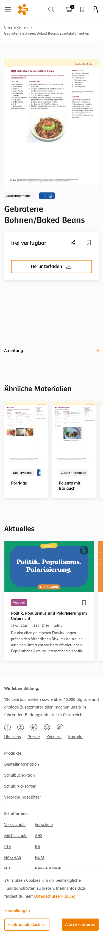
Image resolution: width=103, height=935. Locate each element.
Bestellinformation (21, 764)
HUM (39, 857)
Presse (33, 736)
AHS (38, 835)
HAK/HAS (12, 857)
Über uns (12, 736)
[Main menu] (7, 9)
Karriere (54, 736)
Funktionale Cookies (27, 924)
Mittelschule (15, 835)
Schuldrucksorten (20, 786)
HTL (7, 868)
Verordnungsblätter (22, 797)
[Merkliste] (88, 242)
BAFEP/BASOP (48, 868)
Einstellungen (17, 910)
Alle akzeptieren (80, 924)
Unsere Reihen (16, 27)
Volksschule (15, 824)
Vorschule (44, 824)
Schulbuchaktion (19, 775)
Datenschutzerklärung (55, 896)
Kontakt (75, 736)
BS (37, 846)
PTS (7, 846)
